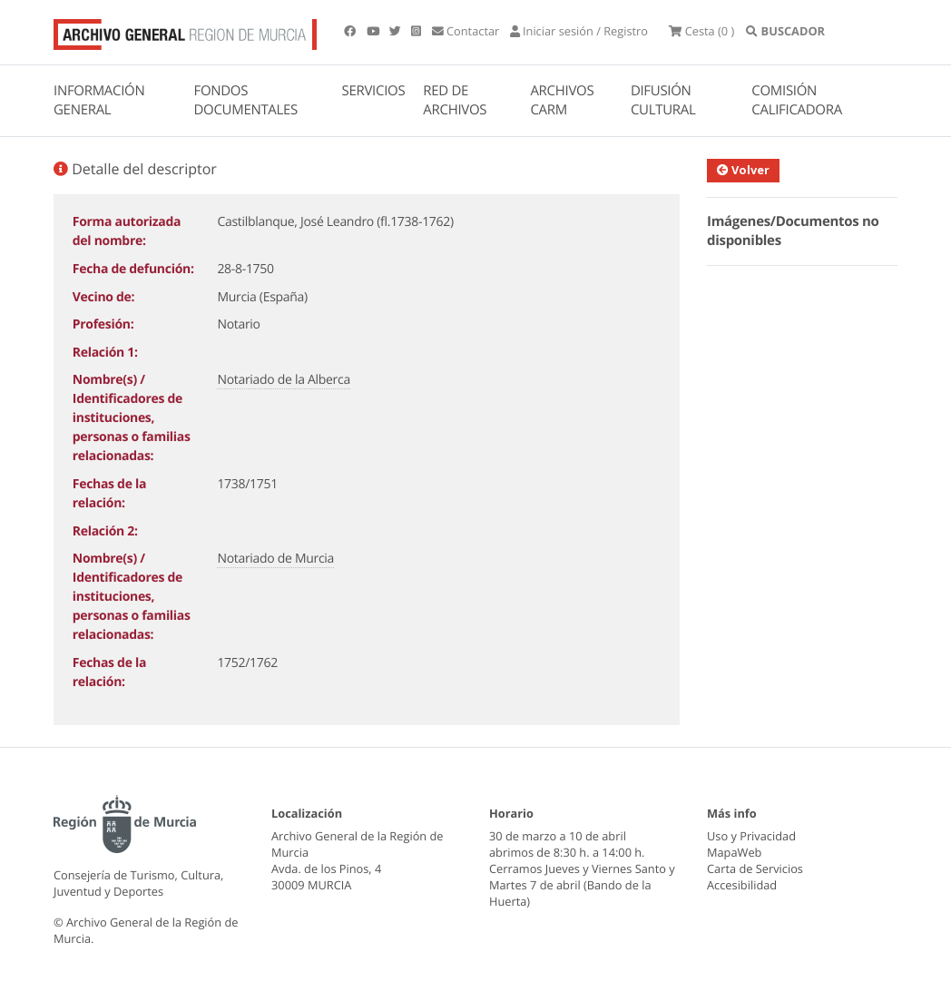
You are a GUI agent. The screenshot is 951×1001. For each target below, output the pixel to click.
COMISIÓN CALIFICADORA (796, 110)
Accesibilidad (742, 895)
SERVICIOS (374, 101)
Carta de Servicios (755, 878)
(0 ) (761, 36)
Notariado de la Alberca (283, 389)
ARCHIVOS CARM (561, 110)
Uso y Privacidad (751, 846)
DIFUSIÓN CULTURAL (663, 110)
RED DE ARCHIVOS (454, 110)
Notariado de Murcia (275, 568)
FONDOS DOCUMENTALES (245, 110)
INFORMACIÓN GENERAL (99, 110)
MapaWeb (734, 862)
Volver (744, 180)
